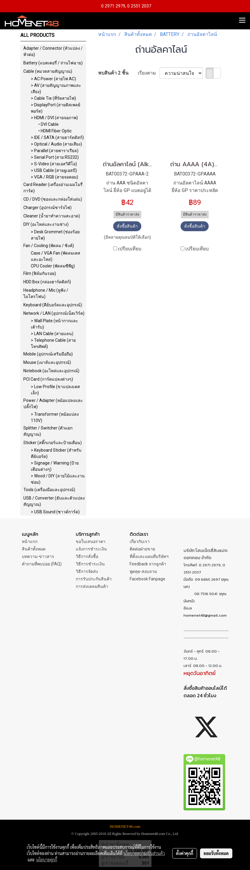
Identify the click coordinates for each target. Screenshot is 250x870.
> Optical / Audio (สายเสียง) (56, 144)
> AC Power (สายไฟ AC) (53, 78)
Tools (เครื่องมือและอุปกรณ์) (49, 489)
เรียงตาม (149, 73)
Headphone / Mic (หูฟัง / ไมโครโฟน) (45, 293)
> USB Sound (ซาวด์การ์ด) (55, 511)
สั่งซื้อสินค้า (127, 226)
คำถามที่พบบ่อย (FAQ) (42, 564)
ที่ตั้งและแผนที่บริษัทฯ (149, 556)
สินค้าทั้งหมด (34, 549)
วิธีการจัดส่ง (87, 571)
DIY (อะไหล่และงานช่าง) (46, 224)
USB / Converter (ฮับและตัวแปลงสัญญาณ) (54, 501)
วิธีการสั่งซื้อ (87, 556)
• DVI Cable (48, 124)
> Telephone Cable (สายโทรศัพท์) (53, 343)
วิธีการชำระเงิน (90, 564)
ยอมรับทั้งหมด (216, 853)
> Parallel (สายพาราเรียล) (54, 150)
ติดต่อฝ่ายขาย (142, 549)
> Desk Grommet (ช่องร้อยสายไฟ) (55, 234)
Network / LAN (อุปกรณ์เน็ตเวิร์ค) (53, 313)
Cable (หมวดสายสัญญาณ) (47, 71)
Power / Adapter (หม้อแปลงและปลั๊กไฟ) (53, 403)
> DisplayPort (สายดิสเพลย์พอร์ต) (55, 108)
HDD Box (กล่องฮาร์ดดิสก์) (47, 281)
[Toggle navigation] (242, 20)
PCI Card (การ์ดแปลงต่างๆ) (48, 379)
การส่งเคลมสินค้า (92, 586)
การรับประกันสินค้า (94, 579)
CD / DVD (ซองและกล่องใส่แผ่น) (52, 199)
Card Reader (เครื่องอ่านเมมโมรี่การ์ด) (53, 187)
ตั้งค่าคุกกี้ (184, 853)
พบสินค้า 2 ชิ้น (113, 73)
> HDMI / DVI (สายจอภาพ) (54, 117)
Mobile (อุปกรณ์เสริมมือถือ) (48, 354)
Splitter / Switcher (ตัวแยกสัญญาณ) (47, 431)
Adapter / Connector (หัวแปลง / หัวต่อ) (53, 51)
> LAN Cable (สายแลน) (52, 333)
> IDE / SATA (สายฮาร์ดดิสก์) (57, 137)
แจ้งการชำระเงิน (91, 549)
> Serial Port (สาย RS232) (55, 157)
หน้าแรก (29, 541)
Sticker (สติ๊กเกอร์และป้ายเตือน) (52, 442)
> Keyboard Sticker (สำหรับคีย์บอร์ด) (56, 453)
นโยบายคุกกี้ (46, 859)
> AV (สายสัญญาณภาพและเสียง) (56, 88)
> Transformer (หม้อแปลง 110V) (55, 417)
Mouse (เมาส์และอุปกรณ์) (47, 362)
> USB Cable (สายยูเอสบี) (54, 170)
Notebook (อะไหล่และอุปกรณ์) (51, 370)
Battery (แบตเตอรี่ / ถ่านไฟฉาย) (53, 62)
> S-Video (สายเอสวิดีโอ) (54, 163)
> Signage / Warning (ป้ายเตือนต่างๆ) (55, 466)
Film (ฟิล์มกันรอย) (39, 273)
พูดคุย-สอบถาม (143, 571)
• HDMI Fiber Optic (55, 130)
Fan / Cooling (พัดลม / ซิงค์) (48, 245)
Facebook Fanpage (147, 579)
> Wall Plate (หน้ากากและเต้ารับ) (54, 323)
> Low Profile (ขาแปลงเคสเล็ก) (55, 389)
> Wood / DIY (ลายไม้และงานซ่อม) (58, 479)
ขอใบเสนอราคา (90, 541)
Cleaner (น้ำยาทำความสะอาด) (51, 216)
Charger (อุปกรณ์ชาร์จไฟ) (47, 207)
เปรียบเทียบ (129, 249)
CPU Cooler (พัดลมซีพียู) (53, 266)
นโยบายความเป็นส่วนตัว (144, 853)
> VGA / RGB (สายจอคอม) (54, 177)
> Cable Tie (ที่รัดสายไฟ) (53, 98)
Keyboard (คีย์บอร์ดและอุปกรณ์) (52, 304)
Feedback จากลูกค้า (148, 564)
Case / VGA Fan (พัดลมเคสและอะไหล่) (55, 256)
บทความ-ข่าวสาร (38, 556)
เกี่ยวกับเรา (140, 541)
